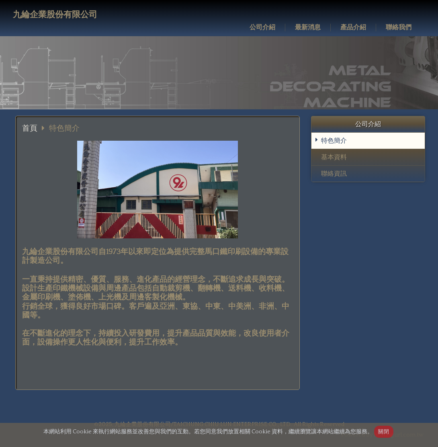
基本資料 (334, 157)
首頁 (29, 128)
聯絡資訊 (334, 173)
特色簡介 (334, 140)
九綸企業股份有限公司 (55, 14)
